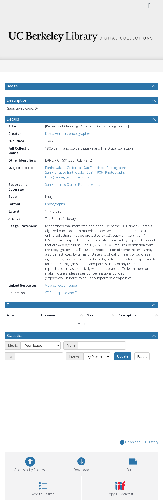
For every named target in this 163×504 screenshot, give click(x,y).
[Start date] (102, 345)
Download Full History (139, 442)
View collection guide (61, 285)
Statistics (15, 335)
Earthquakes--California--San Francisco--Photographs (85, 167)
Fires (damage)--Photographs (67, 177)
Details (13, 119)
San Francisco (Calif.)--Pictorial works (72, 184)
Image (12, 86)
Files (10, 304)
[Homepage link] (81, 35)
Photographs (55, 204)
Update (122, 356)
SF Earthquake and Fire (62, 293)
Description (17, 100)
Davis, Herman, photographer (67, 133)
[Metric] (40, 345)
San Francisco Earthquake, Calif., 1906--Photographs (85, 172)
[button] (132, 463)
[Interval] (96, 356)
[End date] (39, 356)
